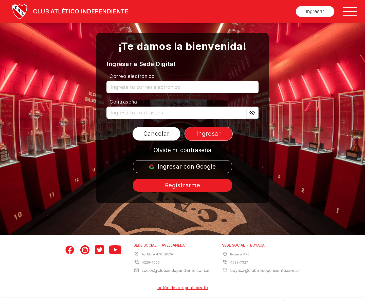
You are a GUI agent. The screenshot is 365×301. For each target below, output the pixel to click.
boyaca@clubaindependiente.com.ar (265, 270)
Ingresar (315, 11)
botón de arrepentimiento (182, 287)
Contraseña (123, 102)
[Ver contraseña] (252, 113)
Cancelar (156, 133)
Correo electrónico (132, 76)
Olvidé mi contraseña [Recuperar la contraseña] (182, 150)
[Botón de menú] (350, 11)
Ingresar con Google (182, 166)
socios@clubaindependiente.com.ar (176, 270)
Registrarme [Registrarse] (182, 185)
